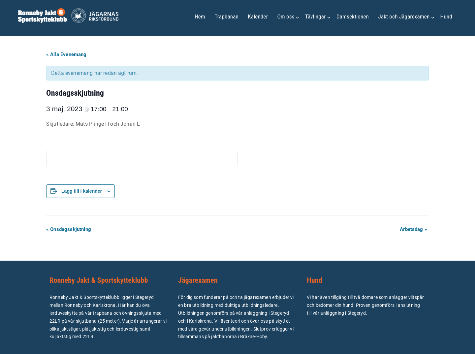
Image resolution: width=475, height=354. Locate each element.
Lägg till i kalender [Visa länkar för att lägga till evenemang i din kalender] (81, 191)
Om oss (285, 16)
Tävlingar (315, 16)
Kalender (258, 16)
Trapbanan (226, 16)
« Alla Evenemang (66, 54)
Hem (200, 16)
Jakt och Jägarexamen (403, 16)
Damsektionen (352, 16)
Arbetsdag (413, 229)
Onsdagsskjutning (68, 229)
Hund (446, 16)
